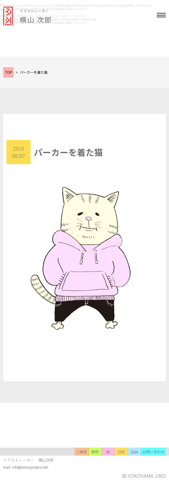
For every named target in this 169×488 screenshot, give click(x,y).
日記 (103, 466)
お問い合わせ (151, 466)
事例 (60, 466)
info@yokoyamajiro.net (31, 471)
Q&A (124, 466)
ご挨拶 (38, 466)
